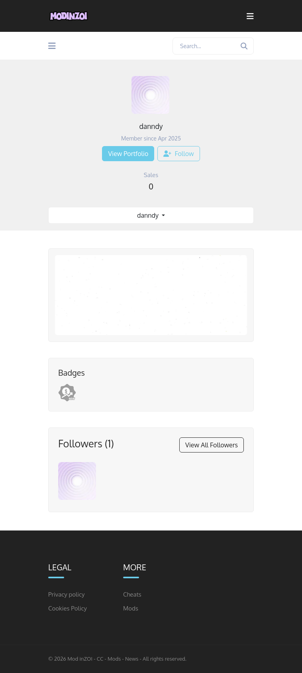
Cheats (132, 594)
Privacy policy (66, 594)
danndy (148, 215)
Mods (130, 608)
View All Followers (211, 445)
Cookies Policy (67, 608)
